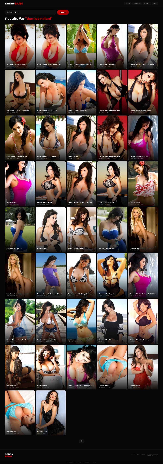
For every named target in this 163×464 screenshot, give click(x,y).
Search (63, 12)
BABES (14, 3)
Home (128, 3)
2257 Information (152, 456)
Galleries (137, 3)
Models (146, 3)
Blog (154, 3)
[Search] (30, 12)
